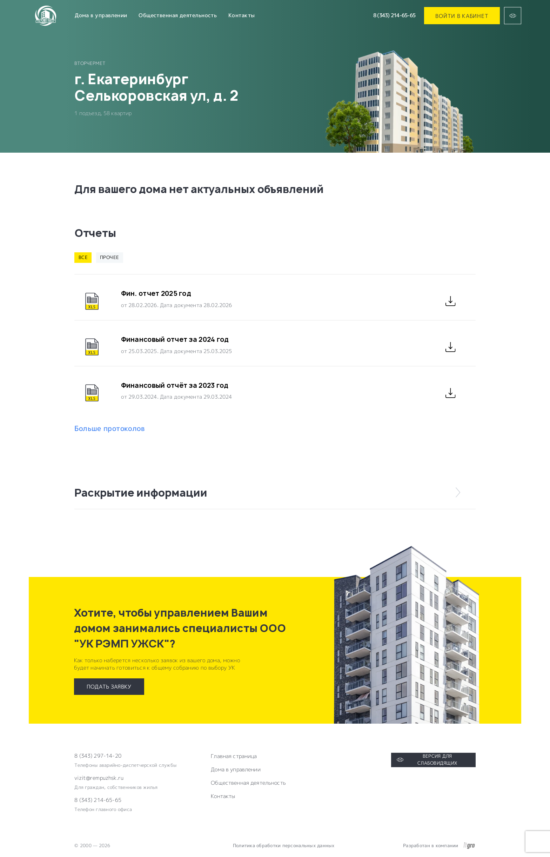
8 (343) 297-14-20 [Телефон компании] (97, 756)
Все (83, 257)
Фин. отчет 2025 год (156, 293)
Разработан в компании (439, 845)
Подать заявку (109, 686)
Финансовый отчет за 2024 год (175, 339)
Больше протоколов (109, 428)
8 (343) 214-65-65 (394, 15)
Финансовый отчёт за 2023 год (175, 385)
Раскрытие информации (268, 493)
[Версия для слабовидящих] (512, 15)
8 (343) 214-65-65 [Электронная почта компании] (97, 800)
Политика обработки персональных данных (284, 845)
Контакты (241, 15)
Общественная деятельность (178, 15)
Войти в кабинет (461, 16)
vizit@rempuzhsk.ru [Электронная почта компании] (98, 778)
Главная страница (234, 756)
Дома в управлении (101, 15)
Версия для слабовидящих (427, 759)
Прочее (109, 257)
